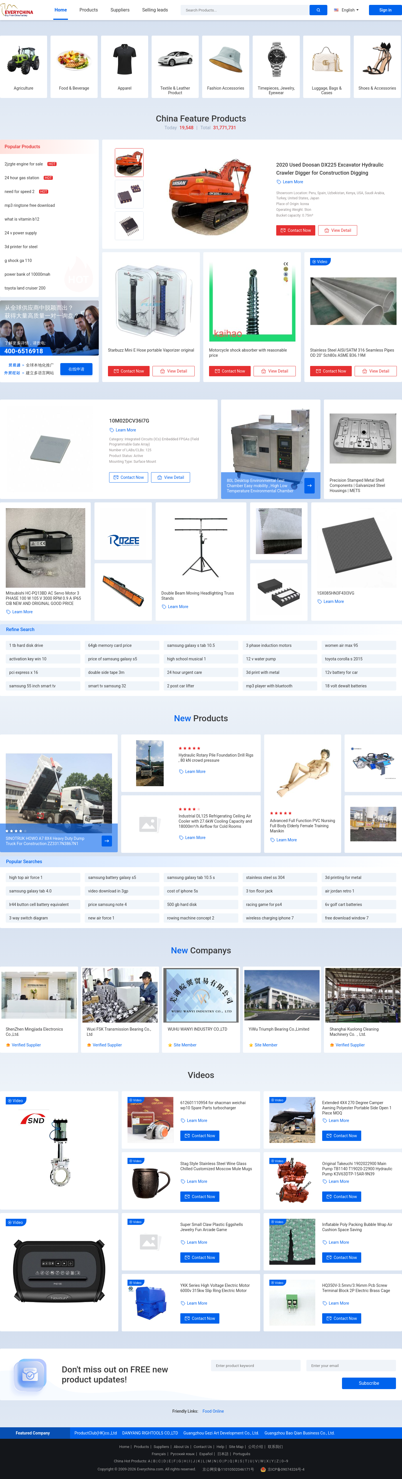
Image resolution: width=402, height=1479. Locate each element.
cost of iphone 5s (182, 891)
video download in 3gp (108, 891)
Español (205, 1454)
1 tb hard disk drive (26, 645)
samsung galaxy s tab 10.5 (191, 645)
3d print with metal (262, 672)
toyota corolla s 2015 (343, 659)
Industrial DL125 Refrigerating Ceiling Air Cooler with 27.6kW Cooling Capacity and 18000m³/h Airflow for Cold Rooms (215, 821)
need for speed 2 (19, 191)
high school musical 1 (186, 659)
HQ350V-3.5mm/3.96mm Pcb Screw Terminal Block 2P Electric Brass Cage (356, 1288)
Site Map (236, 1447)
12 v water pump (261, 659)
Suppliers (120, 10)
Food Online (213, 1411)
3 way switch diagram (28, 918)
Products (89, 10)
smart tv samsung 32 (107, 686)
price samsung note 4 (107, 904)
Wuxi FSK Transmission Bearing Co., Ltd (119, 1032)
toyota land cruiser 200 (25, 288)
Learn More (289, 181)
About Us (181, 1447)
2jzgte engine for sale (24, 164)
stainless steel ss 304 (265, 877)
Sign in (385, 10)
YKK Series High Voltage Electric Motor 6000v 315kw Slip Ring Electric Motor (215, 1288)
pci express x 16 (23, 672)
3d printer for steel (21, 246)
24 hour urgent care (184, 672)
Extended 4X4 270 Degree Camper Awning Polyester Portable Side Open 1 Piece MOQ (357, 1107)
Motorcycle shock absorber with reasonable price (248, 353)
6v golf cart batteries (343, 904)
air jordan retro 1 (339, 891)
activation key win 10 (28, 659)
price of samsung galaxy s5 (112, 659)
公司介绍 (255, 1447)
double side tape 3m (106, 672)
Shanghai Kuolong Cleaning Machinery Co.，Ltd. (354, 1032)
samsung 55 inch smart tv (32, 686)
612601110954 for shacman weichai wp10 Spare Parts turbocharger (213, 1105)
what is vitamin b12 (22, 219)
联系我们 (275, 1447)
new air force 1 (101, 918)
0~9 (284, 1461)
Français (159, 1454)
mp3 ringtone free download (30, 205)
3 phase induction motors (269, 645)
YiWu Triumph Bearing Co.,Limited (279, 1029)
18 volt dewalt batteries (346, 686)
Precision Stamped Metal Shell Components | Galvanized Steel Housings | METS (357, 485)
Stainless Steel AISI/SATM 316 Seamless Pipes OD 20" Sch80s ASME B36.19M (352, 353)
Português (241, 1454)
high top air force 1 (26, 877)
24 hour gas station (22, 178)
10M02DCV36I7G (129, 421)
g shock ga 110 (18, 260)
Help (220, 1447)
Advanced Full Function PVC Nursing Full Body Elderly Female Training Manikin (302, 825)
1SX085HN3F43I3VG (335, 593)
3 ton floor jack (259, 891)
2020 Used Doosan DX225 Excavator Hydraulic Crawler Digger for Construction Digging (330, 169)
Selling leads (155, 10)
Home (61, 10)
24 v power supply (21, 233)
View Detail (337, 230)
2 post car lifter (180, 686)
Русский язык (183, 1454)
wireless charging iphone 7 (270, 918)
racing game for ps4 (264, 904)
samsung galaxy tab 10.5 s (191, 877)
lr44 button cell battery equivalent (39, 904)
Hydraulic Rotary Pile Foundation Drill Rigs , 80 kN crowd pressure (216, 758)
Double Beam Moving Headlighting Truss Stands (197, 596)
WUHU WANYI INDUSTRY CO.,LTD (197, 1029)
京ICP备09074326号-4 (282, 1469)
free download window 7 (347, 918)
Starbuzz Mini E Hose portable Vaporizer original (151, 350)
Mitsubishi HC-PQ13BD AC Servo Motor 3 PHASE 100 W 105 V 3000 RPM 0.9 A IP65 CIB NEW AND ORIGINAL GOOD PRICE (43, 598)
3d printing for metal (343, 877)
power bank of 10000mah (27, 274)
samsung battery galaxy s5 (112, 877)
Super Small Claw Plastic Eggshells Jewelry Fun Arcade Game (211, 1227)
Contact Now (296, 230)
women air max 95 (341, 645)
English (347, 10)
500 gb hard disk (182, 904)
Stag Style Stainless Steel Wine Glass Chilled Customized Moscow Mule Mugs (216, 1166)
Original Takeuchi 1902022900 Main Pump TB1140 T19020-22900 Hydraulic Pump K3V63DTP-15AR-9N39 (357, 1168)
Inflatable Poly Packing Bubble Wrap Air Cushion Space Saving (357, 1227)
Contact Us (203, 1447)
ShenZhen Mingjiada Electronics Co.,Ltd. (34, 1032)
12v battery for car (341, 672)
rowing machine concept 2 (190, 918)
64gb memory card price (110, 645)
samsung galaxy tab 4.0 (30, 891)
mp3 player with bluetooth (269, 686)
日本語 (223, 1454)
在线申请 (76, 369)
